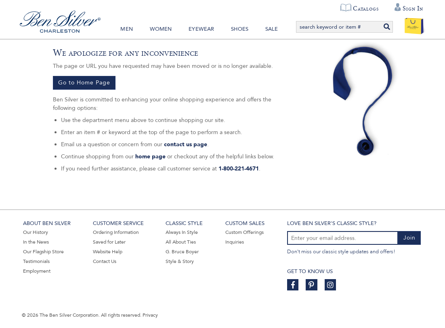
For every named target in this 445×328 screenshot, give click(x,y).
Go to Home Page (84, 82)
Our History (35, 232)
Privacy (150, 315)
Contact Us (104, 261)
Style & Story (180, 261)
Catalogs (365, 8)
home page (150, 156)
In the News (36, 242)
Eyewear (201, 29)
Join (409, 238)
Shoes (239, 29)
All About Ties (181, 242)
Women (161, 29)
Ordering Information (116, 232)
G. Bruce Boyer (182, 251)
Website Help (107, 251)
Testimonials (36, 261)
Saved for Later (109, 242)
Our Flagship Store (43, 251)
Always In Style (182, 232)
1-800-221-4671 (238, 168)
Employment (36, 271)
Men (126, 29)
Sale (271, 29)
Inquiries (234, 242)
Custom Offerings (244, 232)
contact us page (185, 144)
